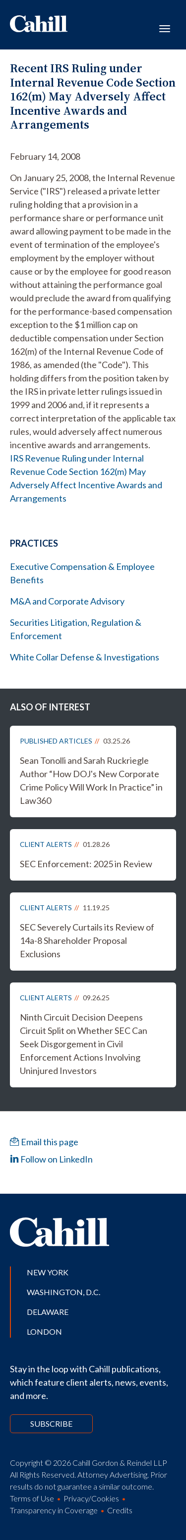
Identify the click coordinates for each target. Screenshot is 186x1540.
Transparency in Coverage (54, 1510)
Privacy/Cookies (91, 1498)
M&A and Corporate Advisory (67, 601)
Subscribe (51, 1423)
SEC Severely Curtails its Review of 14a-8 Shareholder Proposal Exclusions (87, 940)
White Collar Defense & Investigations (84, 657)
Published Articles (56, 741)
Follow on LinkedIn (51, 1159)
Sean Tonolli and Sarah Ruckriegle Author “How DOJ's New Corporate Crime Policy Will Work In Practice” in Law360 (91, 780)
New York (47, 1272)
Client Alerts (46, 844)
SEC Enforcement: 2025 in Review (86, 863)
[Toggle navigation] (164, 27)
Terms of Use (32, 1498)
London (44, 1331)
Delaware (47, 1311)
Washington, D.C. (63, 1292)
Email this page (44, 1141)
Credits (119, 1510)
